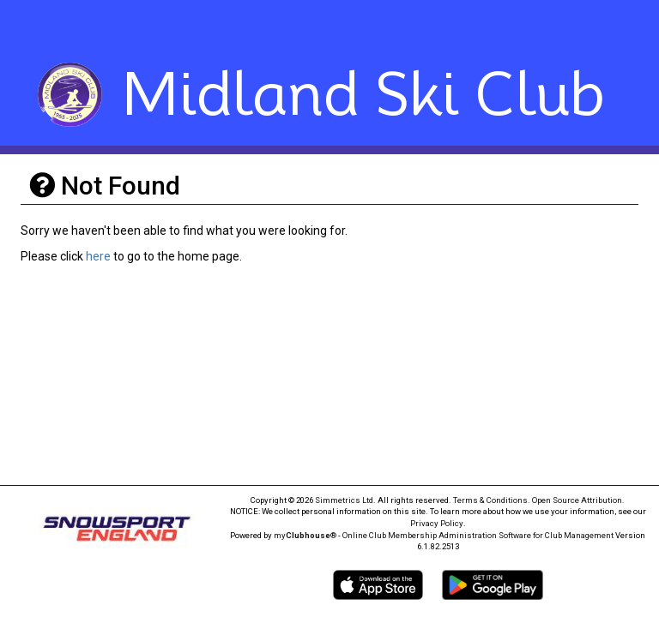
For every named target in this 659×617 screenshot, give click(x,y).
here (98, 256)
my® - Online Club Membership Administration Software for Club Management (444, 535)
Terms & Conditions (490, 500)
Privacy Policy (436, 523)
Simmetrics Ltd (344, 500)
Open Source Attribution (577, 500)
